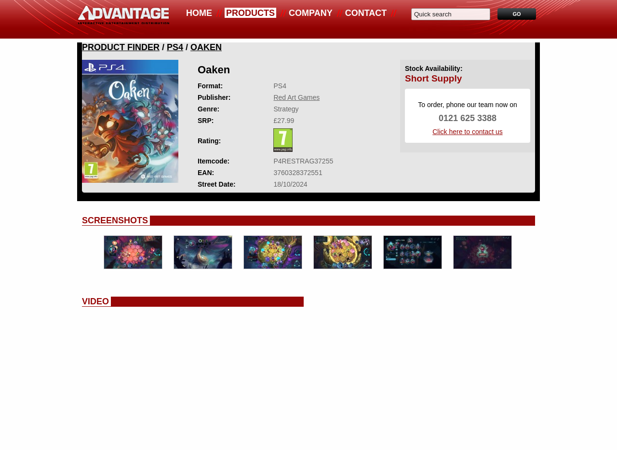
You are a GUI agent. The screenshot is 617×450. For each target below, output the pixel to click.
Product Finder (121, 47)
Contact (366, 13)
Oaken (206, 47)
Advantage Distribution (123, 19)
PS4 (175, 47)
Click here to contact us (467, 132)
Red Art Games (296, 97)
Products (250, 13)
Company (311, 13)
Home (199, 13)
